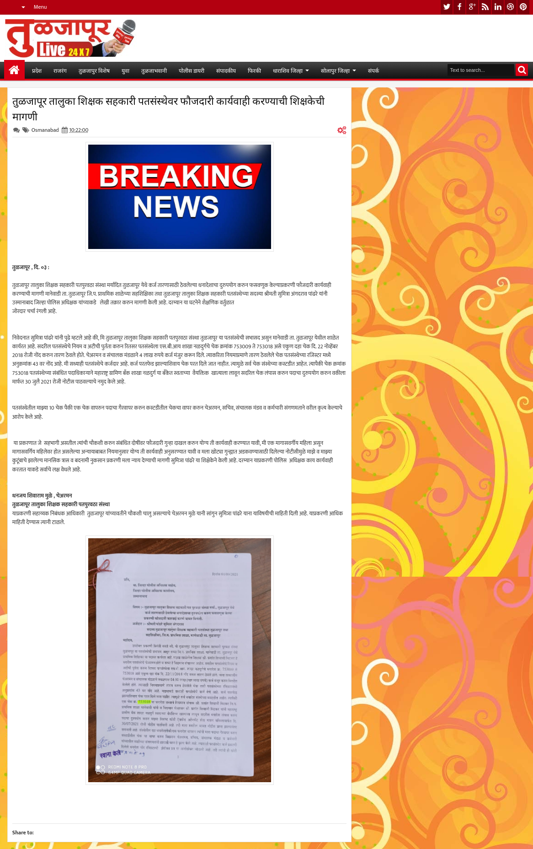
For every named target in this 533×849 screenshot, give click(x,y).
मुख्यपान (14, 70)
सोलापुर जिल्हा (335, 70)
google (472, 7)
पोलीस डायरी (191, 70)
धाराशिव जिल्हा (288, 70)
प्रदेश (37, 70)
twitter (447, 7)
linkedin (498, 7)
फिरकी (254, 70)
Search (522, 70)
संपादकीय (226, 70)
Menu (40, 6)
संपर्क (373, 70)
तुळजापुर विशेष (94, 70)
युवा (125, 70)
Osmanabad (45, 130)
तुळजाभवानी (154, 70)
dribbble (511, 7)
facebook (459, 7)
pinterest (523, 7)
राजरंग (60, 70)
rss (485, 7)
